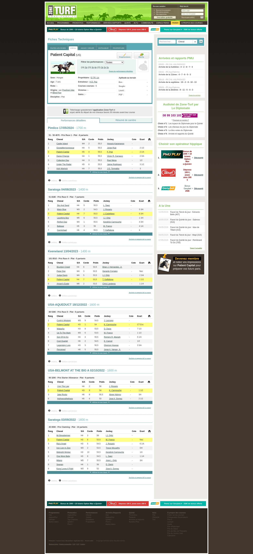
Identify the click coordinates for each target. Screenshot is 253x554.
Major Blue (61, 209)
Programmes (63, 23)
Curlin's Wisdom (64, 320)
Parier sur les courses (175, 515)
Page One (61, 271)
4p (95, 67)
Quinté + (71, 522)
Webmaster (52, 541)
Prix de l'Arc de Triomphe (177, 531)
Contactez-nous (60, 541)
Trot (153, 519)
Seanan (60, 464)
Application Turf (78, 541)
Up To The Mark (64, 333)
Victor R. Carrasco (115, 156)
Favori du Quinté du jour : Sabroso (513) (185, 221)
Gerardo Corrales (109, 271)
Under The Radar (64, 164)
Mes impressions (161, 14)
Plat (153, 515)
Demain (52, 519)
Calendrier (171, 535)
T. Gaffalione (108, 230)
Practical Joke (68, 90)
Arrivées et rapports (136, 519)
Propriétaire (90, 522)
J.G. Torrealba (113, 168)
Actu (136, 23)
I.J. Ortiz (106, 218)
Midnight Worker (64, 452)
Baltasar (60, 226)
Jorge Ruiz (111, 148)
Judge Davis (62, 275)
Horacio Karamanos (115, 144)
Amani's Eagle (63, 284)
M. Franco (107, 226)
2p (102, 67)
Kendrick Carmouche (112, 222)
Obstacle (155, 517)
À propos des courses (191, 23)
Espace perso (162, 23)
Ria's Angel (61, 444)
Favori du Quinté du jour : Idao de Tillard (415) (184, 228)
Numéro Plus (134, 522)
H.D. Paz (93, 82)
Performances (93, 23)
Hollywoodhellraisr (65, 399)
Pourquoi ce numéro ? (181, 120)
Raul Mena (111, 160)
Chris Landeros (108, 284)
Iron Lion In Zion (64, 448)
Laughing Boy (63, 218)
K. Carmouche (110, 324)
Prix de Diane (172, 529)
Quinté (127, 23)
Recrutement (69, 541)
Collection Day (63, 160)
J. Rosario (107, 209)
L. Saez (106, 205)
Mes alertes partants (162, 12)
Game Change (63, 156)
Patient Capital (63, 152)
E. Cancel (108, 341)
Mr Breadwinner (63, 435)
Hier (50, 515)
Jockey (88, 517)
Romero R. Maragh (112, 337)
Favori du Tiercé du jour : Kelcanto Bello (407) (185, 213)
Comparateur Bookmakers (177, 517)
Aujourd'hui (53, 517)
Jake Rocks (62, 394)
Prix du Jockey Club (175, 533)
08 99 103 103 (172, 115)
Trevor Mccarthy (113, 448)
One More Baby (63, 456)
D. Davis (107, 329)
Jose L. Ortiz (111, 460)
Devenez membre (159, 6)
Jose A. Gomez (115, 399)
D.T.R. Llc (95, 78)
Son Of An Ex (63, 337)
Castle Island (62, 144)
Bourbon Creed (63, 267)
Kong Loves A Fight (65, 469)
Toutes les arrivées (194, 95)
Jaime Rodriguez (114, 164)
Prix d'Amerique (173, 526)
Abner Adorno (115, 394)
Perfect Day (62, 222)
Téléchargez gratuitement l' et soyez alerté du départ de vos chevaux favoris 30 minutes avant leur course (102, 111)
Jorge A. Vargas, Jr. (112, 349)
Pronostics (77, 23)
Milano (59, 460)
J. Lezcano (108, 320)
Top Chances (73, 519)
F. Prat (110, 152)
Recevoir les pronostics (163, 10)
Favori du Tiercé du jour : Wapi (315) (186, 235)
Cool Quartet (62, 341)
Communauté (147, 23)
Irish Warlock (62, 168)
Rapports (112, 23)
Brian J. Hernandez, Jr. (112, 267)
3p (86, 67)
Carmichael (62, 230)
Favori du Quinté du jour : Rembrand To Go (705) (186, 241)
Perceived (61, 349)
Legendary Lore (63, 345)
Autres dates (54, 522)
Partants (132, 517)
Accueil (50, 23)
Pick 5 (70, 524)
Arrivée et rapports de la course (140, 177)
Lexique (170, 522)
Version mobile (89, 541)
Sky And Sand (63, 205)
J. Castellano (108, 214)
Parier (175, 23)
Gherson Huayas (111, 345)
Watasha (60, 329)
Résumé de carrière (125, 120)
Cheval (88, 515)
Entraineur (90, 519)
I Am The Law (63, 386)
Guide (169, 524)
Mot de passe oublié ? (188, 17)
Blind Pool (56, 93)
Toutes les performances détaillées (121, 71)
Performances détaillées (73, 120)
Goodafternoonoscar (65, 148)
